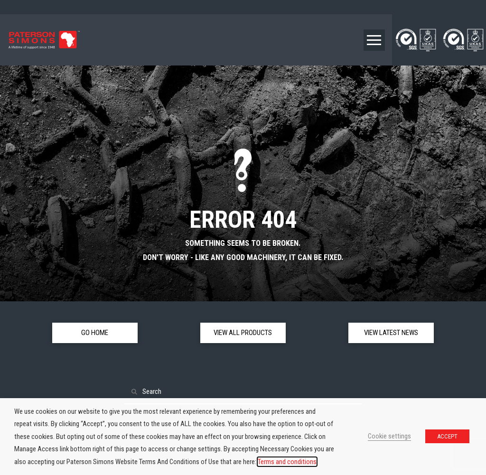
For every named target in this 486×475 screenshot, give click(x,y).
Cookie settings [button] (389, 436)
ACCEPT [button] (447, 436)
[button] (374, 40)
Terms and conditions (287, 461)
